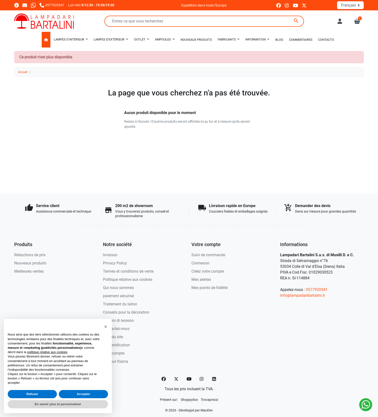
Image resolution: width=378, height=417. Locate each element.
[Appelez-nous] (52, 5)
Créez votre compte (207, 271)
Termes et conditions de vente (128, 271)
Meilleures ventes (29, 271)
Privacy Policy (115, 263)
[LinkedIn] (214, 379)
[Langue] (350, 5)
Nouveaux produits (30, 263)
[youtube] (295, 5)
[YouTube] (189, 379)
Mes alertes (201, 279)
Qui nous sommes (118, 287)
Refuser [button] (32, 394)
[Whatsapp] (33, 5)
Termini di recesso (118, 320)
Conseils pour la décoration (126, 312)
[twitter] (304, 5)
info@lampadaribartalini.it (302, 295)
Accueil (22, 72)
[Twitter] (176, 379)
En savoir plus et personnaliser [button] (58, 404)
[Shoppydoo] (189, 399)
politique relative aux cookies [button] (47, 352)
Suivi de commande (208, 255)
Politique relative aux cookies (127, 279)
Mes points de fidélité (209, 287)
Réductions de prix (30, 255)
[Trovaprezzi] (209, 399)
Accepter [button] (83, 394)
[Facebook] (164, 379)
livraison (110, 255)
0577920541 (317, 289)
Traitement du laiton (120, 304)
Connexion (200, 263)
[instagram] (287, 5)
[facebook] (278, 5)
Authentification (116, 345)
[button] (357, 21)
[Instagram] (202, 379)
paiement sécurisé (118, 296)
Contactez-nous (116, 328)
